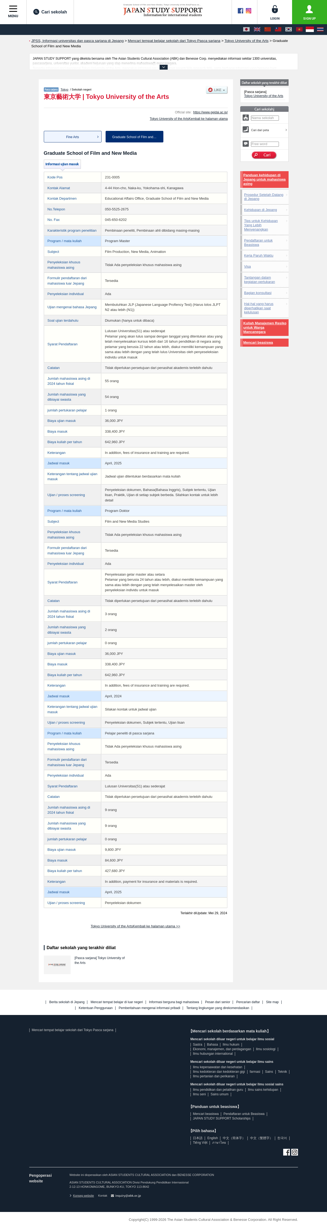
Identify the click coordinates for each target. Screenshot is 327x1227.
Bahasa (212, 1044)
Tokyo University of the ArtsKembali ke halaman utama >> (135, 926)
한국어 (282, 1138)
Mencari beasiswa (258, 342)
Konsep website (82, 1195)
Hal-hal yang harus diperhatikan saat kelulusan (259, 308)
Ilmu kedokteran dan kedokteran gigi (219, 1072)
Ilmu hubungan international (213, 1054)
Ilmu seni (199, 1094)
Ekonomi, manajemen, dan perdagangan (222, 1049)
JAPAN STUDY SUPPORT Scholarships (222, 1118)
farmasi (255, 1072)
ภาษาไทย (219, 1143)
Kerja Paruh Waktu (259, 255)
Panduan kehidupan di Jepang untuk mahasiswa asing (264, 179)
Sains (269, 1072)
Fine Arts (72, 137)
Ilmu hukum (231, 1044)
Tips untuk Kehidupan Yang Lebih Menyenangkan (261, 225)
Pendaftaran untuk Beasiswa (258, 242)
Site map (272, 1002)
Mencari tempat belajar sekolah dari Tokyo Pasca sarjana (72, 1030)
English (212, 1138)
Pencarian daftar (248, 1002)
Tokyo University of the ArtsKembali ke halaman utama (189, 119)
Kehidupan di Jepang (260, 210)
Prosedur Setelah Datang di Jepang (263, 197)
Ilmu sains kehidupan (263, 1090)
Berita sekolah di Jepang (66, 1002)
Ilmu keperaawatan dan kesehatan (217, 1067)
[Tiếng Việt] (299, 30)
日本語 (198, 1138)
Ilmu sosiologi (266, 1049)
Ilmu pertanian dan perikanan (214, 1076)
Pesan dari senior (217, 1002)
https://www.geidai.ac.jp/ (210, 112)
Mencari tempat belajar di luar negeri (117, 1002)
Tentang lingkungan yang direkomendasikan (217, 1008)
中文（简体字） (234, 1138)
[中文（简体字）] (268, 30)
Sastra (197, 1044)
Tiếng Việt (200, 1143)
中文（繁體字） (261, 1138)
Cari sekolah (50, 12)
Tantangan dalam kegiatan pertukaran (259, 279)
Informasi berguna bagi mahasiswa (174, 1002)
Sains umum (220, 1094)
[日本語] (246, 30)
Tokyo (64, 89)
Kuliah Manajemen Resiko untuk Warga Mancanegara (264, 327)
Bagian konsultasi (258, 293)
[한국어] (289, 30)
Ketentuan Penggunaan (96, 1008)
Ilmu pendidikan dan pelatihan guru (218, 1090)
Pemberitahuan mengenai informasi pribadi (149, 1008)
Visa (247, 266)
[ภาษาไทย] (320, 30)
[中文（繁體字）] (278, 30)
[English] (257, 30)
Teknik (282, 1072)
